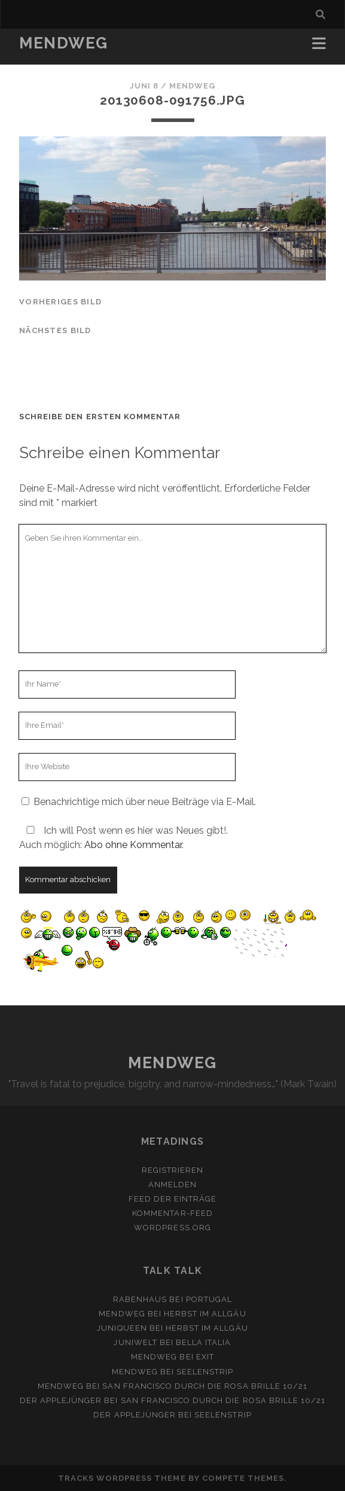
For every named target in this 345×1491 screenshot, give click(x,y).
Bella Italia (203, 1342)
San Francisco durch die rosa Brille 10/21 (204, 1386)
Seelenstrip (204, 1371)
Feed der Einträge (173, 1198)
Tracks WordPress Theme (122, 1478)
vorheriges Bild (60, 301)
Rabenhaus (140, 1299)
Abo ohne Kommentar (133, 844)
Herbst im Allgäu (205, 1313)
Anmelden (172, 1184)
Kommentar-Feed (172, 1213)
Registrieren (173, 1170)
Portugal (209, 1299)
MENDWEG (63, 43)
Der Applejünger (61, 1400)
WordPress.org (172, 1227)
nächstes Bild (55, 330)
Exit (205, 1356)
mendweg (192, 85)
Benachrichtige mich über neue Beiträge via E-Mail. (144, 801)
